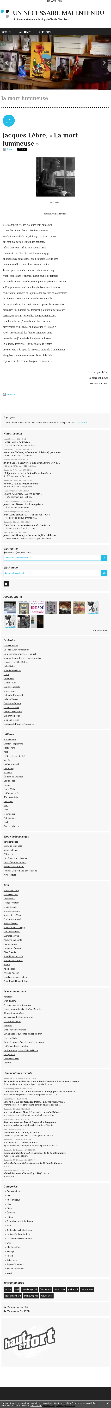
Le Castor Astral (11, 764)
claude (7, 1132)
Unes (6, 809)
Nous (6, 805)
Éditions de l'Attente (13, 776)
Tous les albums (99, 630)
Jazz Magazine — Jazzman (16, 858)
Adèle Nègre (9, 968)
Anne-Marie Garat (12, 670)
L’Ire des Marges (11, 826)
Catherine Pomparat (13, 695)
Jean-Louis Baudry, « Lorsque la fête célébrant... (31, 535)
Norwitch (8, 1025)
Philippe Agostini (11, 973)
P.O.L (6, 752)
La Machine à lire (11, 1058)
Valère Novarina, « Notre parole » (23, 493)
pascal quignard (29, 1289)
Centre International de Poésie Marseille (23, 1009)
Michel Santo (11, 1173)
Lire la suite (81, 422)
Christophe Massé (12, 919)
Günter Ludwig (10, 944)
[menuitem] (8, 31)
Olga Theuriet (10, 952)
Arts (9, 1195)
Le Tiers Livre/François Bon (16, 649)
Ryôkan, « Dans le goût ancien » (22, 483)
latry (6, 1112)
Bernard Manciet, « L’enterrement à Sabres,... (37, 1112)
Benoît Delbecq (11, 841)
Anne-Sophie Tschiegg (14, 927)
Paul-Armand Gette (13, 940)
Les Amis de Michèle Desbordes (19, 724)
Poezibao (8, 996)
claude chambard (13, 1153)
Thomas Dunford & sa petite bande (20, 870)
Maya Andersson (12, 911)
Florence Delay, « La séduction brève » (44, 1101)
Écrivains (11, 1212)
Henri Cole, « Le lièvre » (17, 442)
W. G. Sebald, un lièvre (27, 1132)
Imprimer (9, 394)
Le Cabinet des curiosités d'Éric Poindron (23, 1033)
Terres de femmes (12, 1021)
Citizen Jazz (9, 854)
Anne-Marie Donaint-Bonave (17, 981)
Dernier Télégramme (13, 743)
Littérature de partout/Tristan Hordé (21, 1050)
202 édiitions (10, 818)
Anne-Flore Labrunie (13, 956)
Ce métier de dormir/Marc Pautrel (20, 654)
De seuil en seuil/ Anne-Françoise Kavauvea (24, 1042)
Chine (9, 1208)
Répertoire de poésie (14, 1013)
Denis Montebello (12, 687)
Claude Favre (10, 682)
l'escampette (87, 1289)
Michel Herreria (11, 894)
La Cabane (8, 768)
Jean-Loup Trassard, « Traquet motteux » (27, 514)
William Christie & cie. (14, 866)
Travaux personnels (16, 1268)
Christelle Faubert (12, 931)
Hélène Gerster (11, 923)
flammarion (45, 1289)
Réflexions (12, 1260)
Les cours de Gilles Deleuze (16, 662)
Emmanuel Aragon (12, 948)
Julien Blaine (9, 666)
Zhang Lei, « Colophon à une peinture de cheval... (32, 462)
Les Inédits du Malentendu (19, 1238)
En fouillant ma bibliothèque (20, 1221)
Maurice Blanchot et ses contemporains (22, 658)
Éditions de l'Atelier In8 (14, 756)
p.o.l (17, 1289)
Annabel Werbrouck (13, 960)
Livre (9, 1243)
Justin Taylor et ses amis (15, 862)
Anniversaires (13, 1191)
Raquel (7, 964)
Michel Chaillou (11, 645)
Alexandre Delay (11, 890)
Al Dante (8, 772)
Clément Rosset (11, 720)
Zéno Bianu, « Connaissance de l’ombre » (27, 525)
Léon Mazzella (11, 1091)
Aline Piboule (10, 874)
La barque (8, 801)
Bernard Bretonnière (15, 1081)
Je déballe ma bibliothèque (19, 1230)
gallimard (73, 1289)
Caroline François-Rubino (15, 977)
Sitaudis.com (10, 1000)
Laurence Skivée (11, 935)
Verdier (7, 760)
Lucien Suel (9, 678)
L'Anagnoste (9, 1054)
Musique (11, 1251)
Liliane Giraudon (11, 707)
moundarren (47, 1295)
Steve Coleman (11, 850)
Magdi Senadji (10, 907)
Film (9, 1225)
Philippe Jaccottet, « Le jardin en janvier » (27, 473)
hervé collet (59, 1289)
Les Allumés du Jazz (13, 846)
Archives (25, 32)
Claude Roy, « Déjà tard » (35, 1173)
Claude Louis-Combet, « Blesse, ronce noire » (55, 1081)
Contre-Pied (9, 780)
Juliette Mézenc (11, 699)
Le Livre (7, 1062)
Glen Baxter (9, 898)
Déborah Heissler (12, 715)
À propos (44, 32)
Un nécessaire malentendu (58, 12)
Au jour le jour (13, 1199)
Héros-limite (9, 747)
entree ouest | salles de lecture (18, 1017)
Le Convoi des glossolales (16, 1046)
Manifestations (14, 1247)
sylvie (7, 1142)
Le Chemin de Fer (12, 793)
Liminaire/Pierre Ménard (15, 1029)
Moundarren (9, 814)
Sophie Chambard (15, 1264)
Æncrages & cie (11, 797)
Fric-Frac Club (10, 1038)
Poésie (10, 1255)
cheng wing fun (31, 1295)
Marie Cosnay (10, 691)
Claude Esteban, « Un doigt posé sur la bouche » (49, 1091)
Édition (10, 1217)
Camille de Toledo (12, 703)
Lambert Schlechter (13, 711)
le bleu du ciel (10, 739)
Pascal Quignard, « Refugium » (40, 1122)
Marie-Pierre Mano (13, 915)
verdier (8, 1289)
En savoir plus (36, 1405)
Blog (9, 1204)
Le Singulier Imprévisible (18, 1234)
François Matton (11, 902)
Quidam (7, 785)
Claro (6, 674)
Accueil (6, 32)
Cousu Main (9, 789)
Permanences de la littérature (17, 1005)
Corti (6, 822)
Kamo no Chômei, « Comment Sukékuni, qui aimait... (33, 452)
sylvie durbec (11, 1163)
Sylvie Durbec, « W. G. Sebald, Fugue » (46, 1153)
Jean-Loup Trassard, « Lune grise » (23, 504)
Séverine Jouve (11, 1101)
